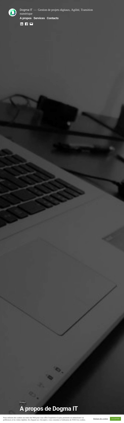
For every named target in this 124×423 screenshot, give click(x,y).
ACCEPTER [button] (115, 419)
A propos (25, 18)
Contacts (53, 18)
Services (39, 18)
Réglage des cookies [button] (100, 419)
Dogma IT (26, 10)
